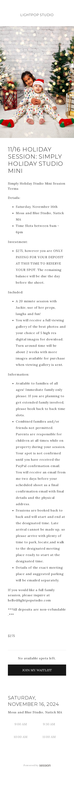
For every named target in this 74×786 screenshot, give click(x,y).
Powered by (37, 765)
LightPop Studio (37, 15)
